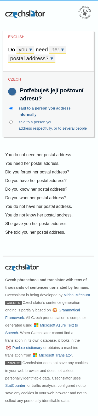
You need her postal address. (32, 163)
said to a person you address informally (49, 111)
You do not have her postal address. (38, 206)
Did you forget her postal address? (37, 172)
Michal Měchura (77, 295)
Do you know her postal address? (36, 189)
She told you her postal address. (35, 232)
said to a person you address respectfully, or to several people (49, 124)
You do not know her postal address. (39, 215)
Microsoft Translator (55, 355)
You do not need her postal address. (38, 155)
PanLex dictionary (27, 348)
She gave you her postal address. (36, 223)
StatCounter (15, 385)
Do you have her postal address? (36, 180)
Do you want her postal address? (35, 198)
